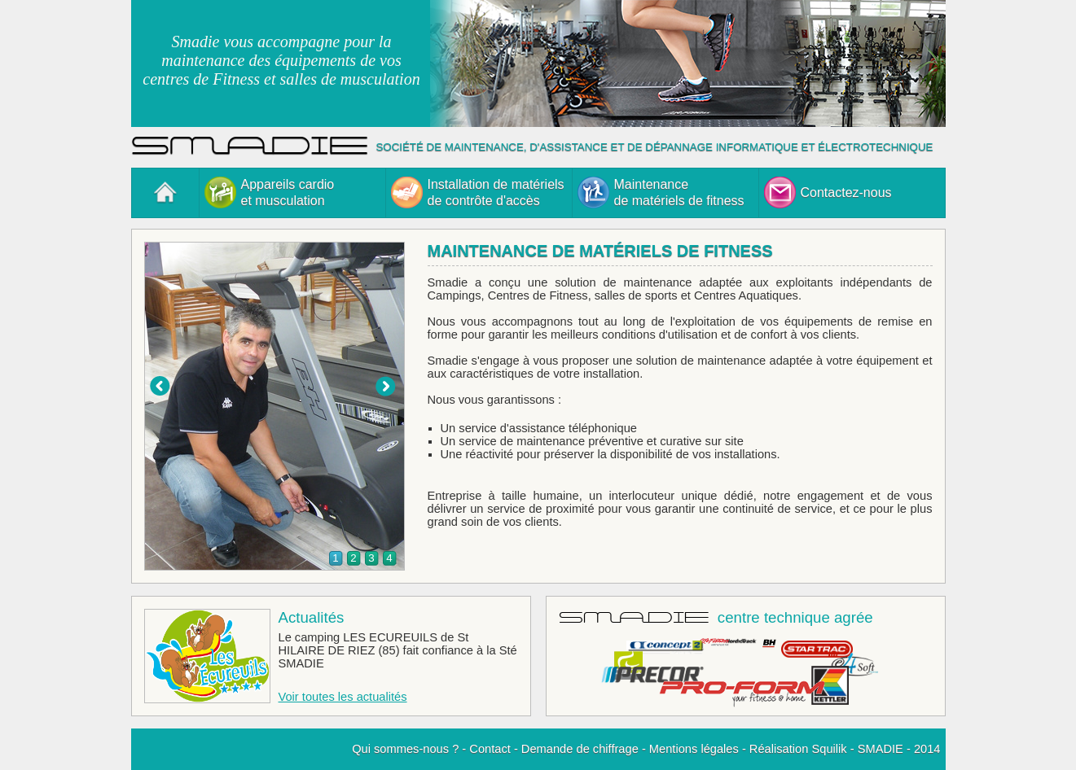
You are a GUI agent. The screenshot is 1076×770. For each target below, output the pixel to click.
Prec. (160, 387)
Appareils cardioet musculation (269, 192)
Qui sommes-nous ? (405, 748)
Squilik (828, 748)
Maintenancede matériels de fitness (661, 192)
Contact (490, 748)
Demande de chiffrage (580, 748)
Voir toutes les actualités (343, 696)
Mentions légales (694, 748)
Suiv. (385, 387)
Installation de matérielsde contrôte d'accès (477, 192)
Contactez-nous (828, 192)
